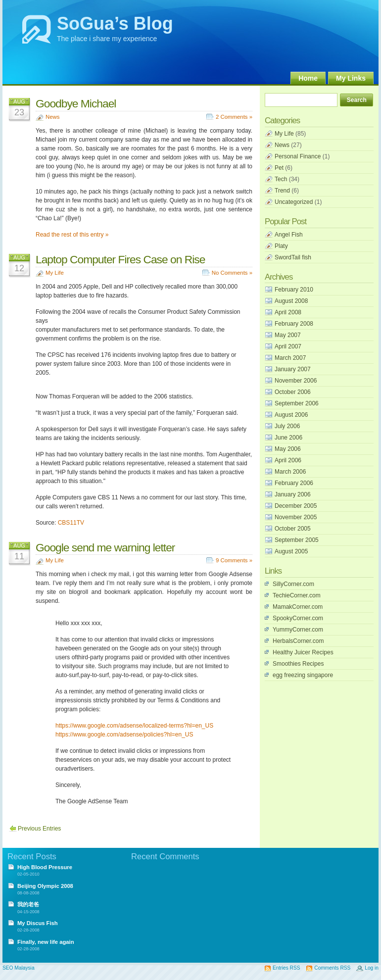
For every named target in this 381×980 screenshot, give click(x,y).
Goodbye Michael (76, 103)
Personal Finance (298, 156)
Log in (372, 968)
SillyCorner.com (293, 584)
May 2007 (288, 335)
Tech (281, 179)
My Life (55, 273)
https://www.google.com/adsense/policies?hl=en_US (124, 734)
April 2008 (288, 312)
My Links (351, 78)
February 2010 (294, 289)
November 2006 (296, 380)
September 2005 (297, 540)
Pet (279, 167)
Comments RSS (332, 968)
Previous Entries (39, 828)
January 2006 (293, 494)
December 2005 (296, 505)
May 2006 (288, 448)
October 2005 (293, 528)
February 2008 (294, 323)
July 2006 (287, 426)
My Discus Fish (37, 923)
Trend (282, 190)
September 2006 (297, 403)
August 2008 (291, 300)
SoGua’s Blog (115, 23)
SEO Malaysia (18, 968)
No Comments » (232, 273)
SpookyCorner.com (298, 618)
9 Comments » (234, 560)
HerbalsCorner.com (298, 640)
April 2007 (288, 346)
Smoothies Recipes (298, 663)
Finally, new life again (45, 942)
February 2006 (294, 483)
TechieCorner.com (297, 595)
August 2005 (291, 551)
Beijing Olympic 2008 (45, 886)
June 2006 (288, 437)
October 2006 (293, 392)
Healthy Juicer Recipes (303, 652)
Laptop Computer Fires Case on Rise (120, 259)
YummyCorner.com (298, 629)
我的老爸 (28, 904)
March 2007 (290, 357)
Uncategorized (294, 201)
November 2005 (296, 517)
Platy (281, 246)
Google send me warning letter (105, 547)
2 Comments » (234, 117)
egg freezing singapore (303, 675)
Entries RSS (286, 968)
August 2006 (291, 414)
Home (308, 78)
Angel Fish (289, 234)
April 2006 (288, 460)
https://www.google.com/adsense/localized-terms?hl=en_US (134, 725)
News (52, 117)
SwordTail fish (293, 257)
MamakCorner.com (298, 606)
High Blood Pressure (44, 867)
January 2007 (293, 369)
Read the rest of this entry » (72, 234)
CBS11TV (71, 522)
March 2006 (290, 471)
